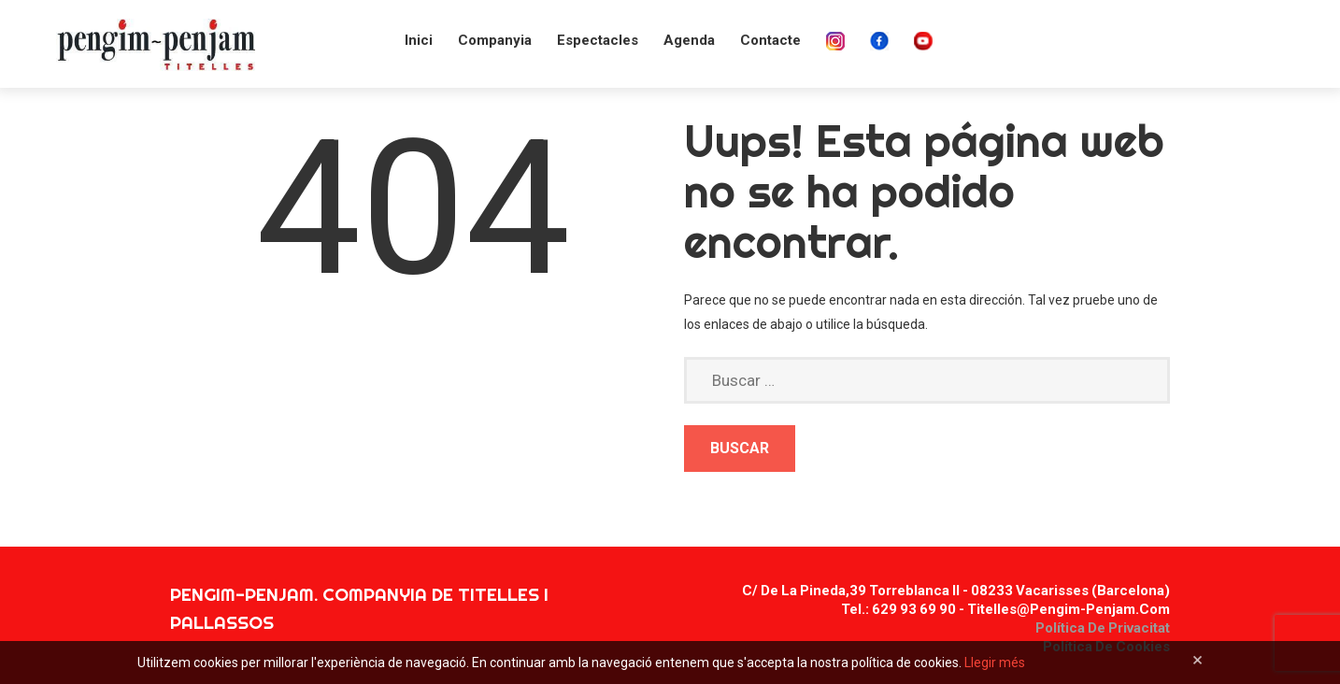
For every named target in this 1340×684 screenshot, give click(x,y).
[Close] (1197, 660)
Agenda (689, 40)
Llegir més (994, 662)
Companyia (495, 40)
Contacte (770, 40)
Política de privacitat (1102, 628)
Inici (419, 40)
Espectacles (597, 40)
